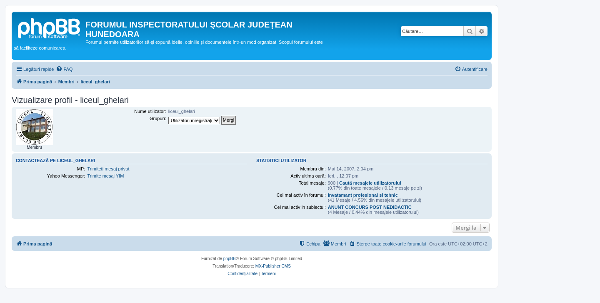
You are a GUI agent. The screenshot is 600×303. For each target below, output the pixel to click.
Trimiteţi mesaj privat (108, 168)
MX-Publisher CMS (273, 266)
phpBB (229, 258)
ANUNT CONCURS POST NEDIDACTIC (370, 207)
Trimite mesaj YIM (105, 175)
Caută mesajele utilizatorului (370, 182)
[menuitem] (64, 69)
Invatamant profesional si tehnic (363, 195)
